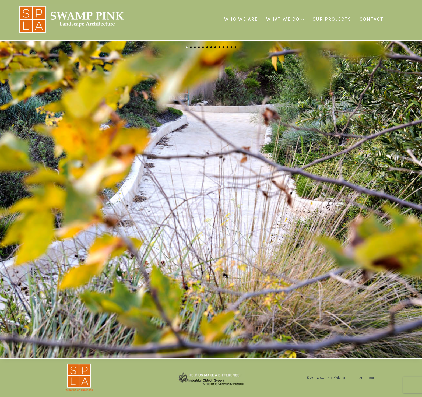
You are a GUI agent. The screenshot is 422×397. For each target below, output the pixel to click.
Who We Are (241, 19)
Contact (372, 19)
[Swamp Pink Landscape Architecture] (73, 19)
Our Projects (331, 19)
